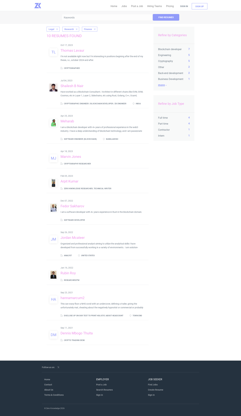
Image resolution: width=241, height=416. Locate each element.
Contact (48, 384)
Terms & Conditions (54, 395)
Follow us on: (48, 367)
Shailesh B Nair (72, 86)
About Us (48, 390)
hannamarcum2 (72, 298)
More (161, 85)
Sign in (184, 6)
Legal (51, 29)
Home (47, 379)
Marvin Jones (71, 157)
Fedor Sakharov (72, 206)
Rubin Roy (68, 273)
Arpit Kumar (69, 181)
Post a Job (101, 384)
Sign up (199, 6)
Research (69, 29)
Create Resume (155, 390)
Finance (88, 29)
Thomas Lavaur (72, 50)
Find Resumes (166, 17)
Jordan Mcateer (73, 238)
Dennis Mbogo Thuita (77, 333)
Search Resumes (104, 390)
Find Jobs (153, 384)
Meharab (67, 121)
